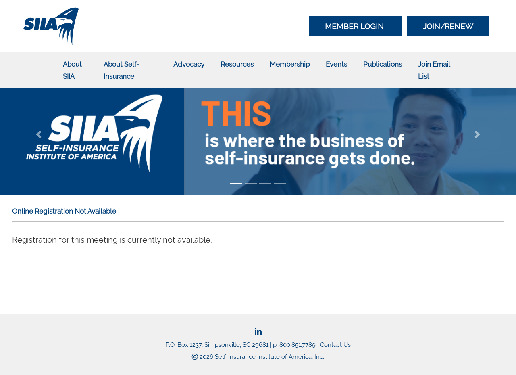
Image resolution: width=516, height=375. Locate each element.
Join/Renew (448, 26)
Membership (290, 64)
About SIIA (72, 70)
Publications (382, 64)
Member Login (355, 26)
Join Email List (434, 70)
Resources (237, 64)
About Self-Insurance (121, 70)
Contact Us (335, 344)
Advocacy (188, 64)
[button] (38, 134)
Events (336, 64)
